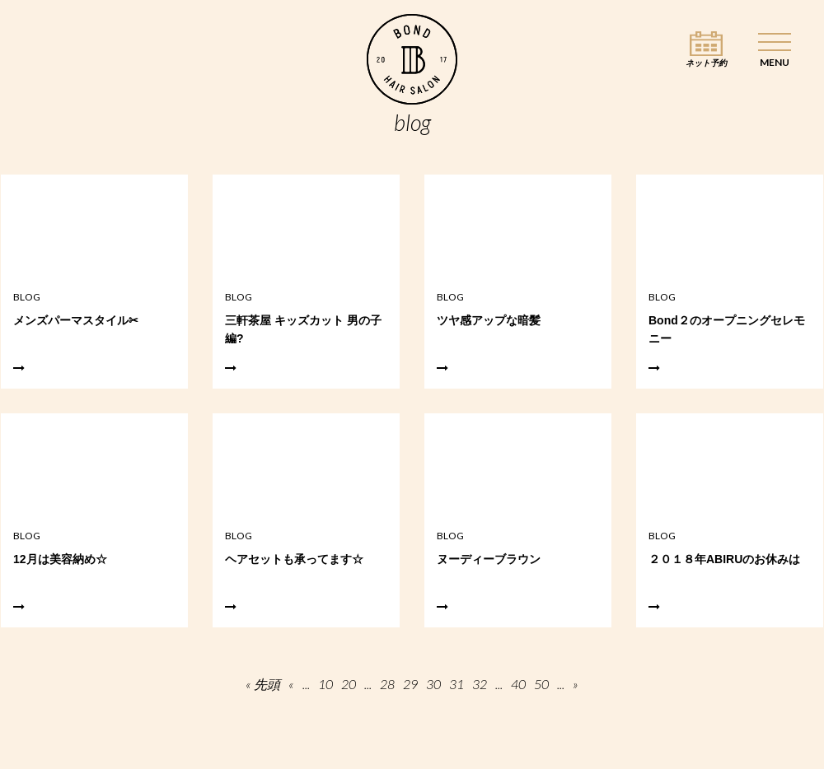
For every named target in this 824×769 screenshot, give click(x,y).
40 (518, 684)
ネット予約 (706, 63)
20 (348, 684)
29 (410, 684)
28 (387, 684)
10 (325, 684)
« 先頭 (263, 684)
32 (479, 684)
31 (456, 684)
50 (541, 684)
